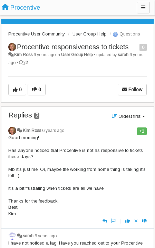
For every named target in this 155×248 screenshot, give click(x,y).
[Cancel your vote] (136, 221)
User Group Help (89, 34)
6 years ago (53, 130)
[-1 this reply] (144, 221)
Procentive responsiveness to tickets (73, 47)
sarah (123, 54)
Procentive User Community (36, 34)
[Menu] (143, 7)
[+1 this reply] (127, 221)
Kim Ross (23, 54)
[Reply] (105, 221)
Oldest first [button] (128, 116)
